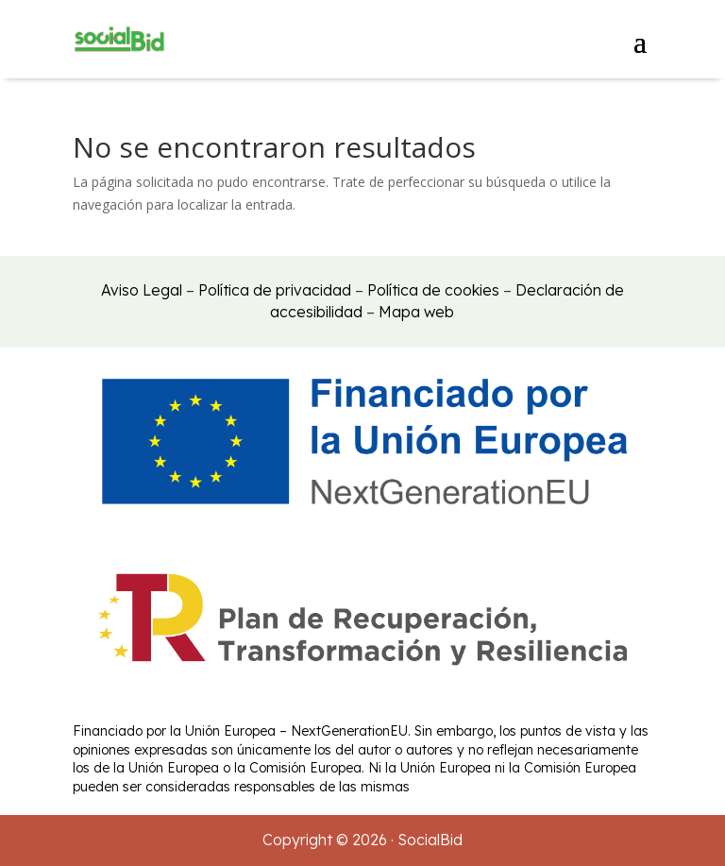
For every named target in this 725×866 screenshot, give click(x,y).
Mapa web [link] (416, 311)
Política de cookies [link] (433, 289)
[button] (640, 40)
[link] (119, 39)
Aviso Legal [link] (141, 289)
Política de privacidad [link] (274, 289)
